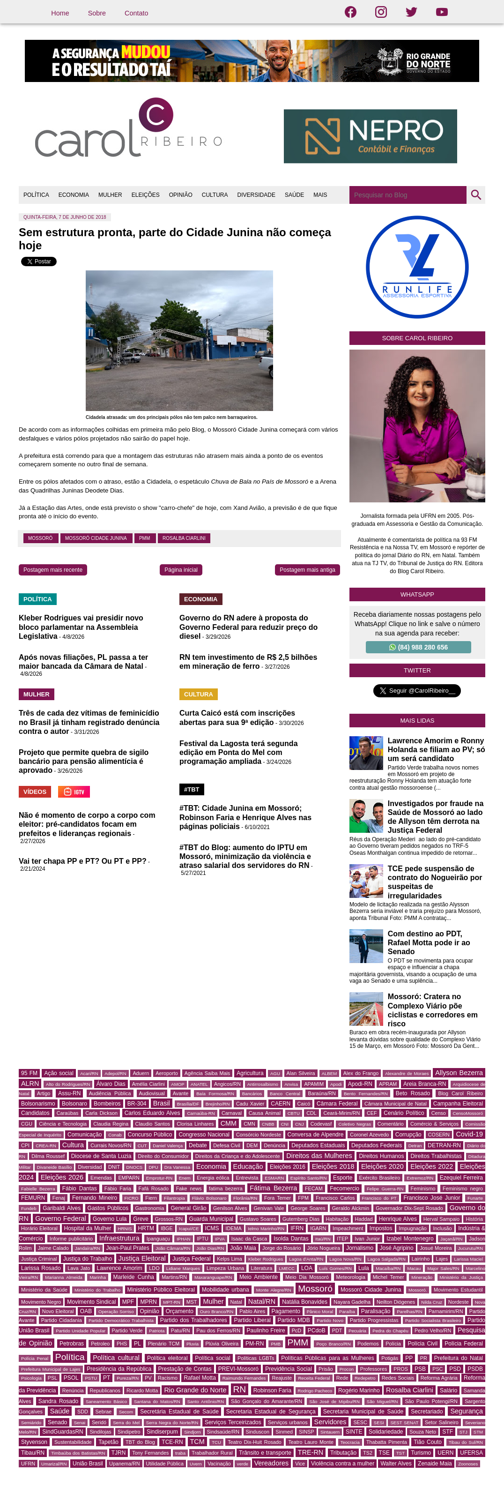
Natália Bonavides (304, 1302)
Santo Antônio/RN (205, 1401)
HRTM (146, 1228)
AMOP (177, 1084)
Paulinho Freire (266, 1330)
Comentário (391, 1124)
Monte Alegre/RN (273, 1290)
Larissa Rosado (41, 1268)
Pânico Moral (320, 1311)
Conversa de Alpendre (316, 1134)
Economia (211, 1166)
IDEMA (233, 1228)
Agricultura (250, 1073)
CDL (311, 1113)
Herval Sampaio (441, 1219)
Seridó (99, 1422)
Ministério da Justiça (461, 1277)
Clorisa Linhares (195, 1124)
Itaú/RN (323, 1238)
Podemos (368, 1343)
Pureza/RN (128, 1378)
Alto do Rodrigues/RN (68, 1084)
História (474, 1219)
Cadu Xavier (250, 1103)
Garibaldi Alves (62, 1208)
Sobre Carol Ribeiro (417, 338)
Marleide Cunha (134, 1277)
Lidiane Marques (183, 1268)
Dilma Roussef (48, 1156)
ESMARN (274, 1178)
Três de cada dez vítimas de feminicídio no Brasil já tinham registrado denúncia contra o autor (89, 722)
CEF (372, 1113)
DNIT (114, 1167)
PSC (437, 1369)
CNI (285, 1124)
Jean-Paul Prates (127, 1248)
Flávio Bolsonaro (209, 1198)
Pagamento (286, 1311)
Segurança (466, 1411)
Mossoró (41, 538)
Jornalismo (359, 1248)
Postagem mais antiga (307, 570)
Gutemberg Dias (300, 1219)
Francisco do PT (379, 1198)
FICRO (132, 1198)
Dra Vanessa (177, 1167)
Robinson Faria (272, 1390)
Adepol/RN (115, 1073)
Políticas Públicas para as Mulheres (327, 1358)
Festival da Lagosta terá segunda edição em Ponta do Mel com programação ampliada (238, 752)
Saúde (60, 1411)
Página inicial (181, 570)
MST (191, 1302)
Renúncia (73, 1390)
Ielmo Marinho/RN (266, 1228)
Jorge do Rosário (281, 1248)
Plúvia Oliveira (222, 1343)
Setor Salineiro (442, 1422)
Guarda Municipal (211, 1219)
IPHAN (183, 1238)
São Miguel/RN (382, 1401)
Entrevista (247, 1178)
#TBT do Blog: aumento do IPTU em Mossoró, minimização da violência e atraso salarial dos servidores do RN (245, 856)
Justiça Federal (191, 1258)
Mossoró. (417, 1290)
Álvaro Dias (111, 1084)
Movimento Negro (41, 1302)
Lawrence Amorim (119, 1268)
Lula (363, 1268)
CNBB (268, 1124)
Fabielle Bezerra (38, 1188)
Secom (126, 1411)
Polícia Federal (464, 1343)
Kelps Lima (229, 1259)
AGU (275, 1073)
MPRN (148, 1302)
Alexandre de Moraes (407, 1073)
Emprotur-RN (159, 1178)
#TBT (192, 789)
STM (478, 1432)
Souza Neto (422, 1432)
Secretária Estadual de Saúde (179, 1411)
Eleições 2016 (287, 1167)
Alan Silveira (301, 1073)
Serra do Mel (126, 1422)
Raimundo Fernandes (244, 1378)
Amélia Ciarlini (148, 1084)
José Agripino (397, 1248)
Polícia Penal (34, 1358)
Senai (80, 1422)
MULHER (110, 195)
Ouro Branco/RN (216, 1311)
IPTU (202, 1238)
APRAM (388, 1084)
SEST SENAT (404, 1422)
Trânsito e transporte (265, 1453)
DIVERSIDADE (256, 195)
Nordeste (458, 1302)
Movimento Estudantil (458, 1290)
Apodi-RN (360, 1084)
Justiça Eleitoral (142, 1258)
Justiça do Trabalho (87, 1258)
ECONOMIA (74, 195)
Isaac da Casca (249, 1238)
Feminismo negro (463, 1188)
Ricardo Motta (142, 1390)
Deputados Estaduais (318, 1145)
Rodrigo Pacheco (315, 1390)
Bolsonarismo (38, 1103)
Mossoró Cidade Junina (96, 538)
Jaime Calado (53, 1248)
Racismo (168, 1378)
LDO (154, 1268)
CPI (25, 1145)
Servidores (330, 1422)
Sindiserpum (162, 1431)
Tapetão (108, 1442)
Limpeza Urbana (225, 1268)
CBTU (294, 1113)
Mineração (421, 1277)
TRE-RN (310, 1452)
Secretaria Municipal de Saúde (363, 1411)
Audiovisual (152, 1093)
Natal (236, 1302)
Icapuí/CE (189, 1228)
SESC (360, 1422)
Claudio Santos (152, 1124)
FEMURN (33, 1198)
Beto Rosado (413, 1093)
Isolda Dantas (291, 1238)
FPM (303, 1198)
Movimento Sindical (91, 1302)
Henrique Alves (398, 1219)
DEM (252, 1145)
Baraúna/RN (321, 1093)
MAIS (320, 195)
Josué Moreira (436, 1248)
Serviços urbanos (287, 1422)
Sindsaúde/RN (223, 1432)
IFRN (297, 1228)
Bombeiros (107, 1103)
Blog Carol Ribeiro (460, 1093)
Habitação (337, 1219)
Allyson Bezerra (459, 1072)
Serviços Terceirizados (233, 1422)
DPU (153, 1167)
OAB (86, 1311)
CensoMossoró (468, 1113)
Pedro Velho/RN (433, 1330)
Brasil (161, 1103)
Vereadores (271, 1463)
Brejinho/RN (218, 1103)
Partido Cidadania (61, 1320)
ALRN (30, 1083)
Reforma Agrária (439, 1378)
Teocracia (350, 1442)
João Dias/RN (210, 1248)
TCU (216, 1442)
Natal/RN (261, 1301)
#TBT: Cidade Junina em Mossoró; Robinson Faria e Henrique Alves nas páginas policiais (245, 817)
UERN (445, 1453)
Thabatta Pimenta (386, 1442)
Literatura (262, 1268)
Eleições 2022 (431, 1166)
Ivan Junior (367, 1238)
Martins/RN (174, 1277)
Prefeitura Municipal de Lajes (51, 1369)
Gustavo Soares (258, 1219)
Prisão (326, 1369)
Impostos (381, 1228)
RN (239, 1389)
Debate (198, 1145)
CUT (142, 1145)
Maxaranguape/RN (213, 1277)
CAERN (280, 1103)
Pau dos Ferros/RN (218, 1330)
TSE (384, 1453)
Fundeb (29, 1208)
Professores (373, 1369)
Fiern (151, 1198)
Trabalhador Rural (212, 1453)
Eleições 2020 (382, 1166)
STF (447, 1431)
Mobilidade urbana (225, 1289)
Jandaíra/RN (87, 1248)
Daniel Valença (168, 1145)
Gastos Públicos (108, 1208)
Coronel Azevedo (369, 1134)
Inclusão (442, 1228)
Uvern (196, 1463)
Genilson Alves (230, 1208)
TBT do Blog (140, 1442)
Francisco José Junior (431, 1198)
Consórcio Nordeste (258, 1134)
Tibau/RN (32, 1453)
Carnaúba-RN (201, 1113)
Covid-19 (469, 1134)
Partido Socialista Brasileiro (433, 1320)
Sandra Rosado (58, 1401)
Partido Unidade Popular (80, 1330)
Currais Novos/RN (110, 1145)
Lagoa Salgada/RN (387, 1259)
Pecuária (357, 1330)
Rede (342, 1378)
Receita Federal (314, 1378)
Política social (212, 1358)
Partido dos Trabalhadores (193, 1320)
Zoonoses (468, 1463)
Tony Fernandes (150, 1453)
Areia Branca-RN (424, 1084)
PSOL (71, 1378)
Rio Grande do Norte (195, 1390)
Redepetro (365, 1378)
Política (70, 1357)
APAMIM (314, 1084)
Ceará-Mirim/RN (341, 1113)
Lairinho (421, 1259)
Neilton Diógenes (396, 1302)
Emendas (101, 1178)
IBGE (167, 1228)
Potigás (389, 1358)
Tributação (343, 1453)
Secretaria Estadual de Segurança (271, 1411)
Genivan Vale (268, 1208)
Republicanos (105, 1390)
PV (148, 1378)
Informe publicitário (71, 1238)
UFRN (28, 1463)
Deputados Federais (376, 1145)
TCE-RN (172, 1442)
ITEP (342, 1238)
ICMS (212, 1228)
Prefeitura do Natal (458, 1358)
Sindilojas (100, 1432)
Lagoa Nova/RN (345, 1259)
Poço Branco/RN (333, 1343)
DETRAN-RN (444, 1145)
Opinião (149, 1311)
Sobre (97, 13)
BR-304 (137, 1103)
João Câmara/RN (173, 1248)
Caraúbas (68, 1113)
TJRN (118, 1453)
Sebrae (104, 1411)
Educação (248, 1166)
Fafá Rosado (154, 1188)
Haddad (364, 1219)
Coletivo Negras (354, 1124)
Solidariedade (386, 1431)
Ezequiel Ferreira (461, 1177)
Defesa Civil (226, 1145)
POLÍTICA (36, 195)
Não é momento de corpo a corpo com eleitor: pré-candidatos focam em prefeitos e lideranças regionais (87, 824)
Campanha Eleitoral (458, 1103)
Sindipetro (129, 1432)
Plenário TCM (164, 1343)
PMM (145, 538)
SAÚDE (294, 195)
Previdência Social (288, 1369)
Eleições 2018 (333, 1166)
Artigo (43, 1093)
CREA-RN (46, 1145)
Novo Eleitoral (58, 1311)
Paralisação (376, 1311)
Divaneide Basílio (54, 1167)
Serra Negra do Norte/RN (172, 1422)
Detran (415, 1145)
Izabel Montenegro (409, 1238)
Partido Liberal (252, 1320)
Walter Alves (395, 1463)
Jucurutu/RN (470, 1248)
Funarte (475, 1198)
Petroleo (100, 1343)
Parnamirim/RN (446, 1311)
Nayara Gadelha (352, 1302)
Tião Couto (428, 1442)
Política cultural (116, 1357)
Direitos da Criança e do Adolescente (237, 1156)
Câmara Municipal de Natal (395, 1103)
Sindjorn (192, 1432)
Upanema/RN (124, 1463)
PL (137, 1343)
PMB (276, 1343)
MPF (128, 1302)
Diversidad (90, 1167)
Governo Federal (60, 1218)
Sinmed (284, 1432)
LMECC (287, 1268)
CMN (249, 1124)
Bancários (252, 1093)
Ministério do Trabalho (97, 1290)
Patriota (156, 1330)
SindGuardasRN (62, 1431)
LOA (306, 1268)
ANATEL (199, 1084)
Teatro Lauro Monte (311, 1442)
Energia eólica (213, 1178)
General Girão (188, 1208)
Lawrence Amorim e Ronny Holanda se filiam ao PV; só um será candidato (436, 749)
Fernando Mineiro (94, 1198)
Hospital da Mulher (87, 1228)
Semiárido (31, 1422)
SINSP (306, 1432)
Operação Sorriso (116, 1311)
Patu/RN (180, 1330)
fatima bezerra (226, 1188)
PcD (296, 1330)
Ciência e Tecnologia (63, 1124)
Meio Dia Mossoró (307, 1277)
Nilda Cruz (431, 1302)
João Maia (243, 1248)
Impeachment (348, 1228)
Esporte (342, 1177)
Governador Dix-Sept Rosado (409, 1208)
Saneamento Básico (106, 1401)
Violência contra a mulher (342, 1463)
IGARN (318, 1228)
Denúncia (274, 1145)
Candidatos (35, 1113)
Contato (136, 13)
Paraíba (347, 1311)
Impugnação (412, 1228)
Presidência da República (119, 1369)
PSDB (475, 1369)
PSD (455, 1369)
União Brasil (88, 1463)
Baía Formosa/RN (215, 1093)
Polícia (392, 1343)
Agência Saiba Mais (207, 1073)
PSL (52, 1378)
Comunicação (84, 1134)
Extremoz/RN (420, 1178)
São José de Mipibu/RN (334, 1401)
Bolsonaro (74, 1103)
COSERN (439, 1134)
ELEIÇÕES (146, 195)
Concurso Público (150, 1134)
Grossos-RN (169, 1219)
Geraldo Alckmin (351, 1208)
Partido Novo (330, 1320)
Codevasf (321, 1124)
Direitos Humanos (381, 1156)
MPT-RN (171, 1302)
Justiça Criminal (39, 1259)
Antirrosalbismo (262, 1084)
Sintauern (330, 1432)
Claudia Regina (110, 1124)
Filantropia (174, 1198)
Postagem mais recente (52, 570)
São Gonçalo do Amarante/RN (266, 1401)
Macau (414, 1268)
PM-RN (254, 1343)
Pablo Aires (252, 1311)
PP (409, 1358)
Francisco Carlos (335, 1198)
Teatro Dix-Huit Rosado (255, 1442)
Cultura (73, 1145)
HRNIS (125, 1228)
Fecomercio (344, 1188)
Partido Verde (127, 1330)
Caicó (304, 1103)
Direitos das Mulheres (319, 1155)
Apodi (336, 1084)
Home (60, 13)
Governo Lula (109, 1219)
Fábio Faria (117, 1188)
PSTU (91, 1378)
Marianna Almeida (63, 1277)
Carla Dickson (101, 1113)
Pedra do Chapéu (390, 1330)
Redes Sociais (398, 1378)
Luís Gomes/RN (335, 1268)
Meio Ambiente (258, 1277)
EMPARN (128, 1178)
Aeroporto (167, 1073)
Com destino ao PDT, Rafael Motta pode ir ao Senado (429, 943)
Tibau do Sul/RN (466, 1442)
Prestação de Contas (185, 1369)
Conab (114, 1134)
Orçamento (179, 1311)
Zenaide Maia (435, 1463)
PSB (420, 1369)
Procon (347, 1369)
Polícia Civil (422, 1343)
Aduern (141, 1073)
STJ (463, 1432)
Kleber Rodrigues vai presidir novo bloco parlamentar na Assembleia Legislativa (81, 627)
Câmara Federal (337, 1103)
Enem (185, 1178)
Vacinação (219, 1463)
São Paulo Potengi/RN (431, 1401)
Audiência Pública (110, 1093)
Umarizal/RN (54, 1463)
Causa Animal (265, 1113)
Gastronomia (149, 1208)
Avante (180, 1093)
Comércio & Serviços (434, 1124)
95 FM (29, 1073)
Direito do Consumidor (163, 1156)
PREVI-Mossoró (238, 1369)
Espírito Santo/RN (308, 1178)
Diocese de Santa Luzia (101, 1156)
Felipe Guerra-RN (385, 1188)
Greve (140, 1219)
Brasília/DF (188, 1103)
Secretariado (427, 1411)
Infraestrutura (119, 1238)
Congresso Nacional (204, 1134)
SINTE (354, 1431)
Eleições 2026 (62, 1177)
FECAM (314, 1188)
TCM (197, 1441)
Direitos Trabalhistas (435, 1156)
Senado (57, 1422)
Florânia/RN (245, 1198)
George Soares (307, 1208)
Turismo (421, 1453)
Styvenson (34, 1442)
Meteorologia (350, 1277)
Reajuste (282, 1378)
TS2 (367, 1453)
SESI (379, 1422)
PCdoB (317, 1330)
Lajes (442, 1259)
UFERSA (471, 1453)
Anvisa (291, 1084)
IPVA (220, 1238)
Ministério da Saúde (44, 1290)
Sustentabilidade (73, 1442)
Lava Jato (78, 1268)
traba (180, 1453)
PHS (122, 1343)
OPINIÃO (181, 195)
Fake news (189, 1188)
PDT (337, 1330)
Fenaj (58, 1198)
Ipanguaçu (158, 1238)
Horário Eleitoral (39, 1228)
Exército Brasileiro (379, 1178)
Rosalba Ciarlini (184, 538)
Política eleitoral (167, 1358)
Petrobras (71, 1343)
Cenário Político (404, 1113)
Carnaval (232, 1113)
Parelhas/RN (409, 1311)
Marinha (97, 1277)
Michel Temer (388, 1277)
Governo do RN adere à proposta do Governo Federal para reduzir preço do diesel (248, 627)
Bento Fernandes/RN (366, 1093)
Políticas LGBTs (255, 1358)
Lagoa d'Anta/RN (306, 1259)
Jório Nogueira (323, 1248)
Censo (438, 1113)
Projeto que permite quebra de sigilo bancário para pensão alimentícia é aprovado (83, 761)
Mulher (213, 1301)
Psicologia (31, 1378)
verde (242, 1463)
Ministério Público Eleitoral (161, 1289)
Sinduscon (257, 1432)
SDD (82, 1411)
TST (400, 1453)
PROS (400, 1369)
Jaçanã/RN (451, 1238)
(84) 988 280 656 (418, 647)
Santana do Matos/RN (157, 1401)
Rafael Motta (199, 1378)
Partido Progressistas (374, 1320)
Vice (300, 1463)
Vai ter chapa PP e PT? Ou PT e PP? (83, 861)
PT (106, 1378)
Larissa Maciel (468, 1259)
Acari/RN (89, 1073)
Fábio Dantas (79, 1188)
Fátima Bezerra (273, 1188)
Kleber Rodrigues (265, 1259)
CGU (26, 1124)
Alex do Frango (360, 1073)
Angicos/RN (227, 1084)
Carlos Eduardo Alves (152, 1113)
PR (423, 1358)
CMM (229, 1123)
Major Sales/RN (443, 1268)
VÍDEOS (34, 791)
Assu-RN (69, 1093)
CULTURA (215, 195)
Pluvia (192, 1343)
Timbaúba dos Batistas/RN (78, 1453)
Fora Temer (277, 1198)
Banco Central (285, 1093)
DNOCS (134, 1167)
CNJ (299, 1124)
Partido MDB (294, 1320)
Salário (448, 1390)
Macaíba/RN (388, 1268)
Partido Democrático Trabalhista (121, 1320)
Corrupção (408, 1134)
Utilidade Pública (165, 1463)
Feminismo (423, 1188)
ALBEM (329, 1073)
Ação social (58, 1073)
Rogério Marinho (359, 1390)
